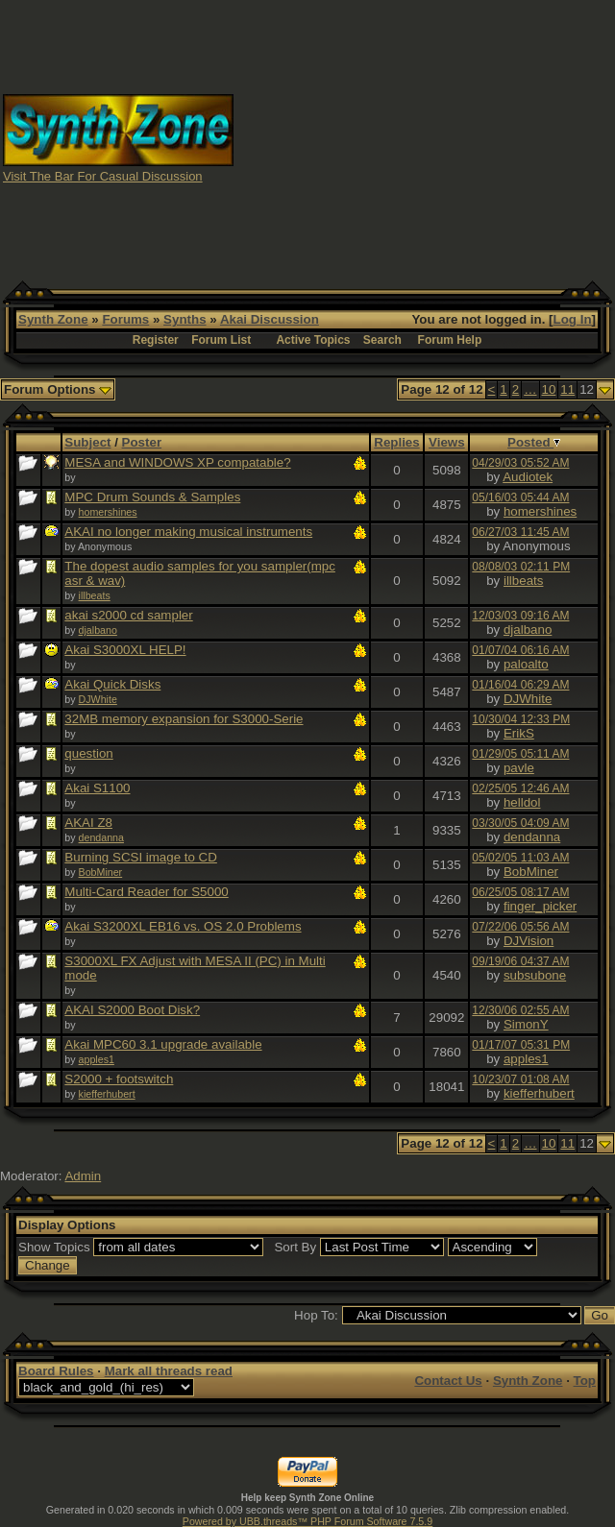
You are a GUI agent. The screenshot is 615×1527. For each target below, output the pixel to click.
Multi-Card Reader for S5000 (146, 892)
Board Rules (56, 1371)
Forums (125, 319)
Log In (573, 319)
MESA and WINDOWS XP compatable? (177, 462)
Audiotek (528, 477)
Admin (82, 1176)
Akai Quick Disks (112, 684)
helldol (522, 802)
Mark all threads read (169, 1371)
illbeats (95, 595)
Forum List (221, 340)
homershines (108, 512)
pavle (519, 768)
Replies (396, 442)
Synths (184, 319)
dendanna (101, 837)
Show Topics (54, 1247)
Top (585, 1380)
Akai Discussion (269, 319)
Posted (533, 442)
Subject (87, 442)
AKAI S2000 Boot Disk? (132, 1010)
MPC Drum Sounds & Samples (152, 497)
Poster (141, 442)
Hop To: (316, 1315)
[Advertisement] (424, 137)
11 (567, 389)
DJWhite (98, 699)
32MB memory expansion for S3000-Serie (183, 719)
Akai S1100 (97, 788)
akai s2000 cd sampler (128, 615)
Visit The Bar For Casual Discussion (103, 176)
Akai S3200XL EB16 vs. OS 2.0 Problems (182, 926)
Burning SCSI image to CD (140, 857)
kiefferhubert (107, 1094)
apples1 (96, 1059)
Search (382, 340)
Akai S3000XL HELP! (124, 649)
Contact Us (447, 1380)
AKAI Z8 (88, 822)
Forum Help (450, 340)
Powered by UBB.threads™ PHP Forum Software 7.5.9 (307, 1521)
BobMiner (101, 872)
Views (447, 442)
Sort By (295, 1247)
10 (549, 389)
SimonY (526, 1024)
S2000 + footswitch (118, 1079)
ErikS (519, 733)
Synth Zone (53, 319)
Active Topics (313, 340)
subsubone (535, 975)
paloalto (526, 664)
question (88, 753)
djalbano (98, 630)
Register (156, 340)
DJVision (529, 940)
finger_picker (540, 906)
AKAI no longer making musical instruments (188, 531)
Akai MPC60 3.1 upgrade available (162, 1044)
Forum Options (57, 389)
